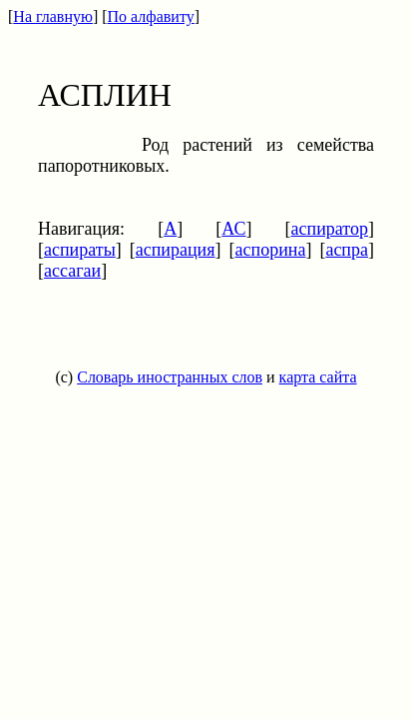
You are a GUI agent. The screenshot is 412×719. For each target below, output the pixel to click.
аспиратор (329, 229)
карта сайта (318, 376)
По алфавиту (151, 16)
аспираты (80, 250)
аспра (346, 250)
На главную (53, 16)
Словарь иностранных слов (169, 376)
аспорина (270, 250)
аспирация (175, 250)
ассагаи (72, 271)
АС (233, 229)
